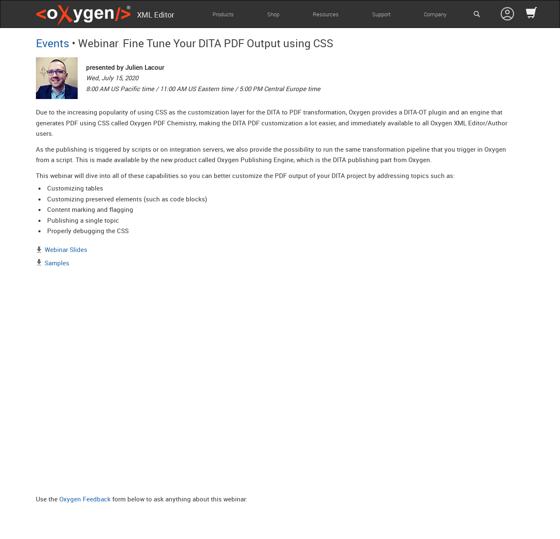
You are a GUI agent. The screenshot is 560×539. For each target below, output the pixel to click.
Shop (273, 14)
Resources (326, 14)
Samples (57, 263)
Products (223, 14)
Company (435, 14)
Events (52, 43)
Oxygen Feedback (85, 499)
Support (381, 14)
